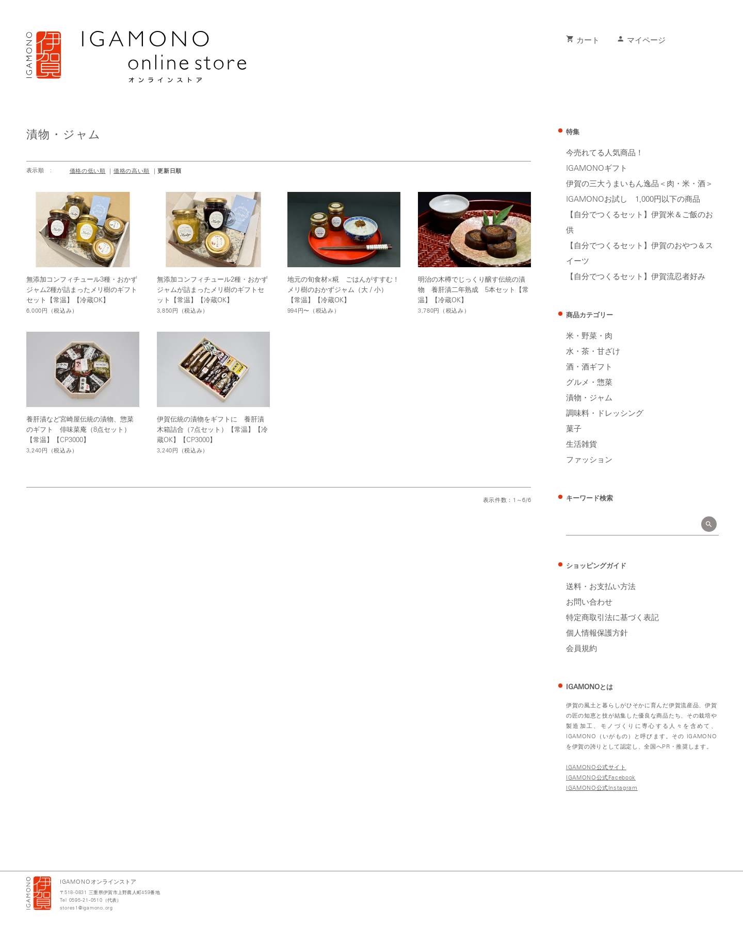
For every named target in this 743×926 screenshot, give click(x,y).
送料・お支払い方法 (601, 587)
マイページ (641, 40)
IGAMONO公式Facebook (601, 778)
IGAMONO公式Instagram (602, 788)
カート (583, 40)
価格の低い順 (88, 171)
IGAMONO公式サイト (596, 767)
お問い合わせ (589, 602)
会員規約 (581, 649)
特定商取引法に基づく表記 (612, 618)
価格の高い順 (132, 171)
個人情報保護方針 (597, 633)
